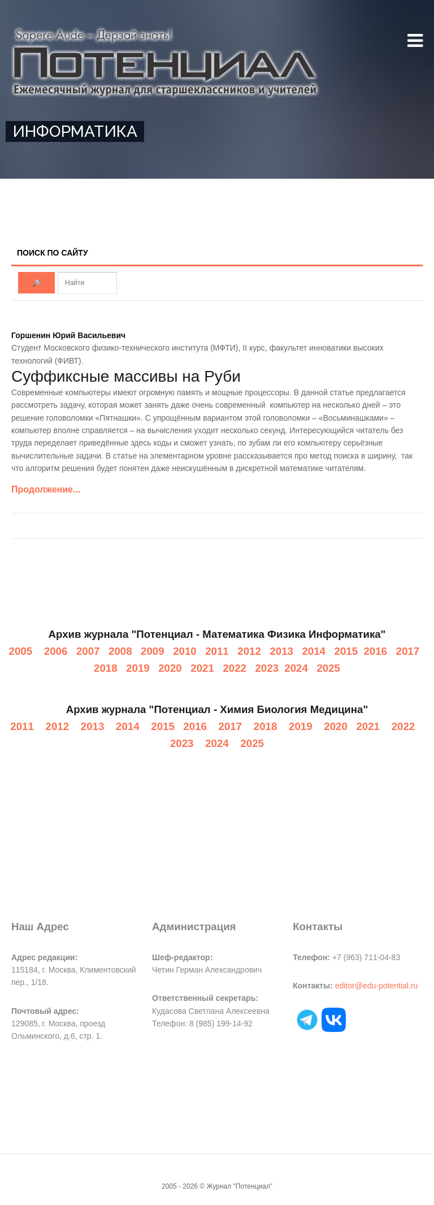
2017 (408, 651)
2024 (296, 668)
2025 (328, 668)
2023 (267, 668)
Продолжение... (45, 489)
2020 (170, 668)
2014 (314, 651)
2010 (185, 651)
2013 (281, 651)
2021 (202, 668)
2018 (106, 668)
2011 (217, 651)
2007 (88, 651)
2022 (234, 668)
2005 (21, 651)
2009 (152, 651)
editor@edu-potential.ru (376, 985)
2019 (138, 668)
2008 (120, 651)
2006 (56, 651)
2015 (346, 651)
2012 (249, 651)
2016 (375, 651)
